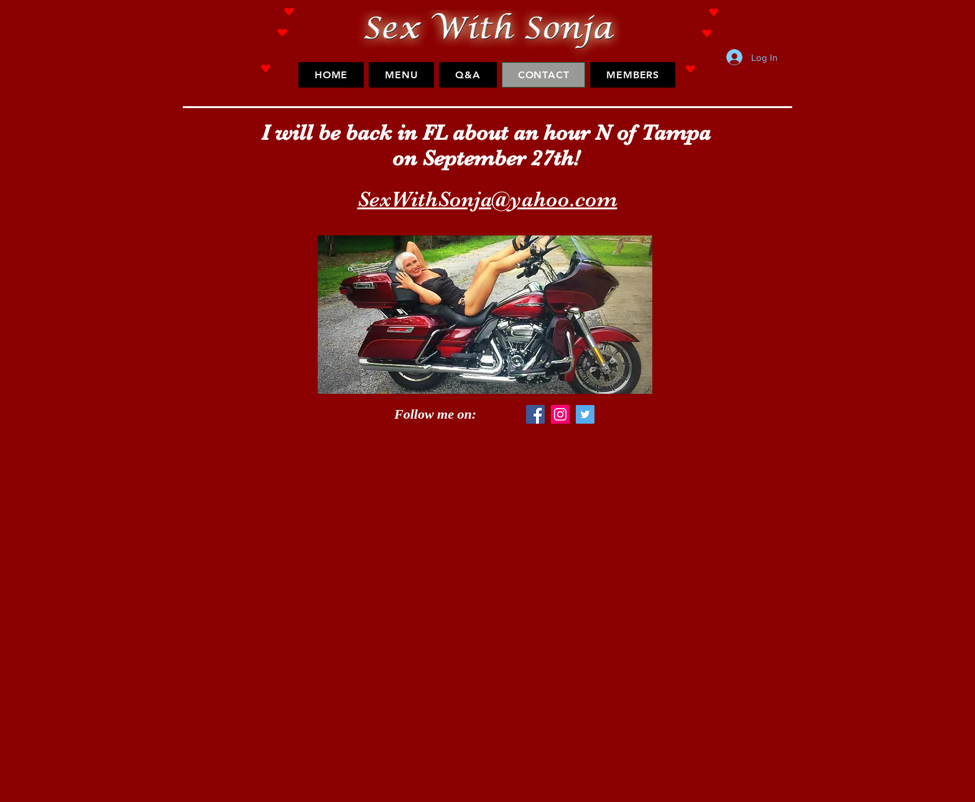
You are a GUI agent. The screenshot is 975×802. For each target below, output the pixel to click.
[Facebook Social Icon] (535, 414)
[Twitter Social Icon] (585, 414)
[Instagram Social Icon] (560, 414)
